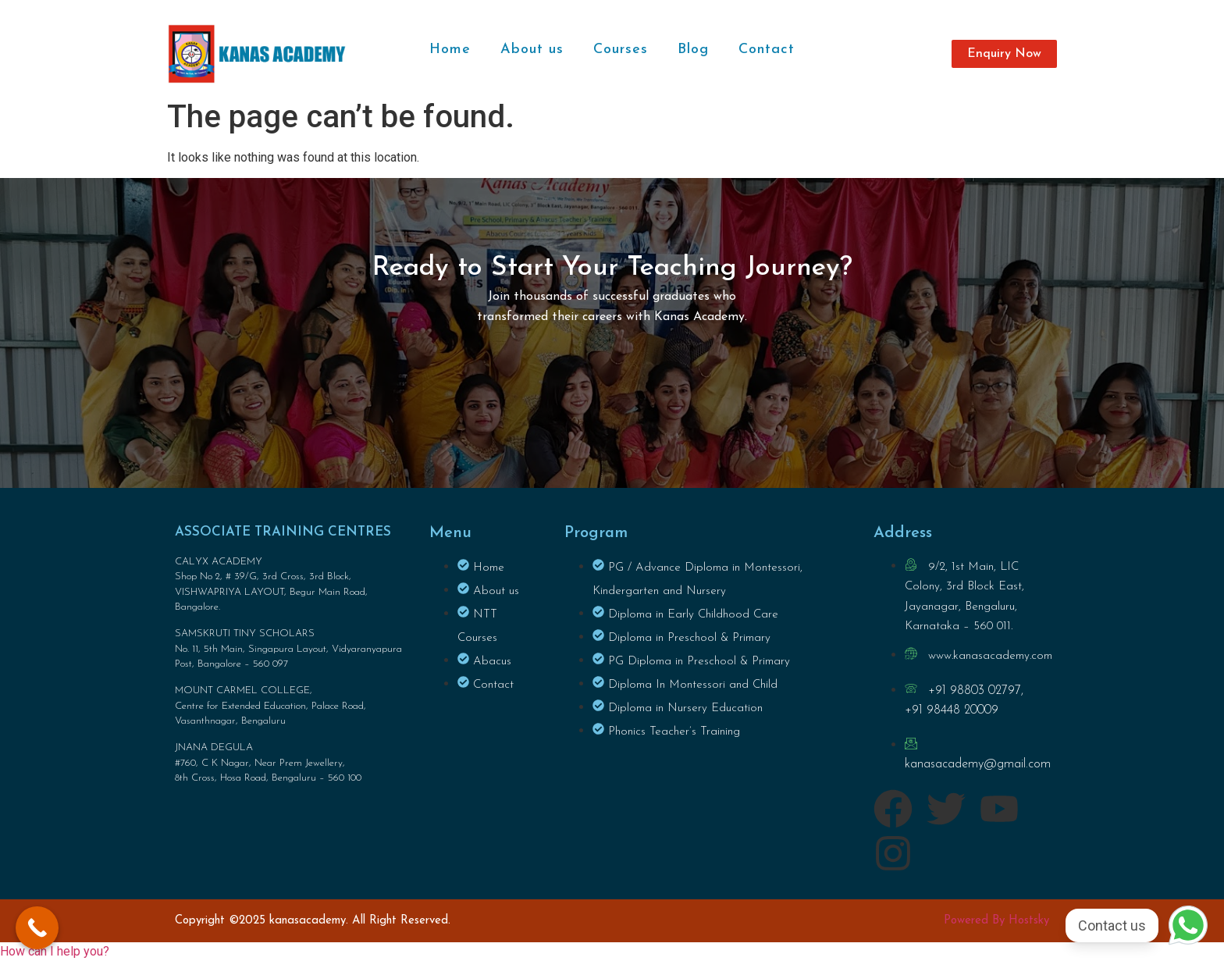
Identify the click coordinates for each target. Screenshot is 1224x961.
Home (450, 49)
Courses (620, 49)
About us (532, 49)
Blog (693, 49)
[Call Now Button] (37, 927)
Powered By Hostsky (996, 921)
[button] (54, 951)
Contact (766, 49)
